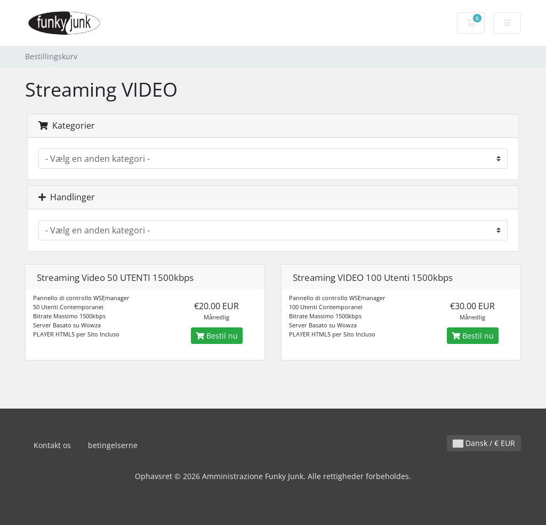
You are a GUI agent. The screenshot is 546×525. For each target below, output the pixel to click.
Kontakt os (52, 445)
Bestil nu (217, 336)
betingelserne (113, 445)
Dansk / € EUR (484, 443)
